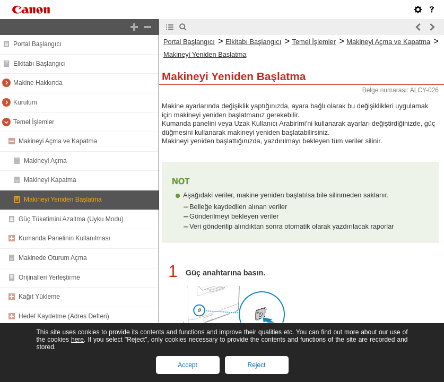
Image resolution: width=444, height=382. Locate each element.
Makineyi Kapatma (50, 180)
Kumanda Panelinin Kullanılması (64, 238)
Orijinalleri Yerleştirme (49, 277)
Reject (256, 365)
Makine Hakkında (38, 82)
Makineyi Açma (45, 160)
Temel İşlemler (33, 122)
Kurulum (25, 102)
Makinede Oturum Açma (53, 258)
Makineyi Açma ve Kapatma (58, 141)
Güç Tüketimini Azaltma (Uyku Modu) (71, 219)
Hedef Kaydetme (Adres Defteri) (64, 316)
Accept (187, 365)
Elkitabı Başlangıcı (39, 63)
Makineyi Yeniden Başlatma (63, 199)
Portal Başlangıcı (37, 44)
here (77, 339)
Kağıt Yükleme (39, 296)
